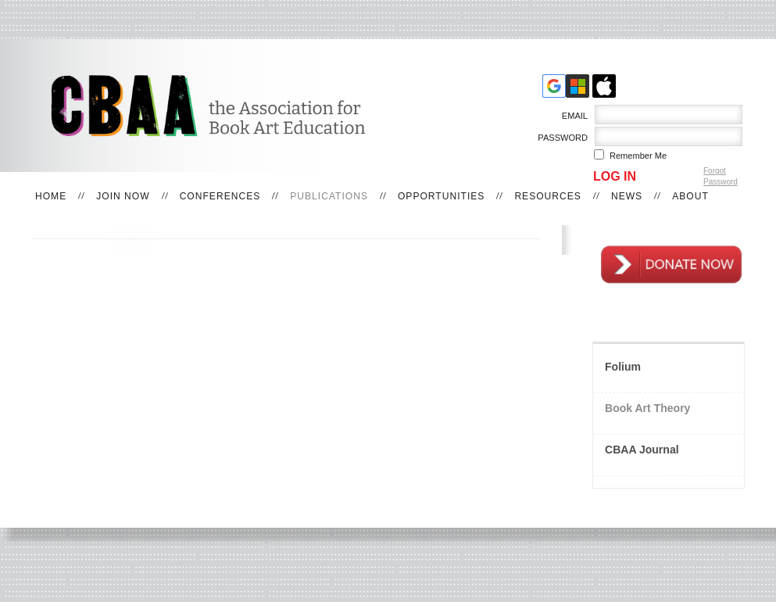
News (626, 196)
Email (572, 115)
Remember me (638, 155)
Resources (547, 196)
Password (560, 137)
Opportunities (441, 196)
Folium (623, 366)
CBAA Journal (642, 449)
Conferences (220, 196)
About (690, 196)
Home (50, 196)
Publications (329, 196)
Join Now (122, 196)
